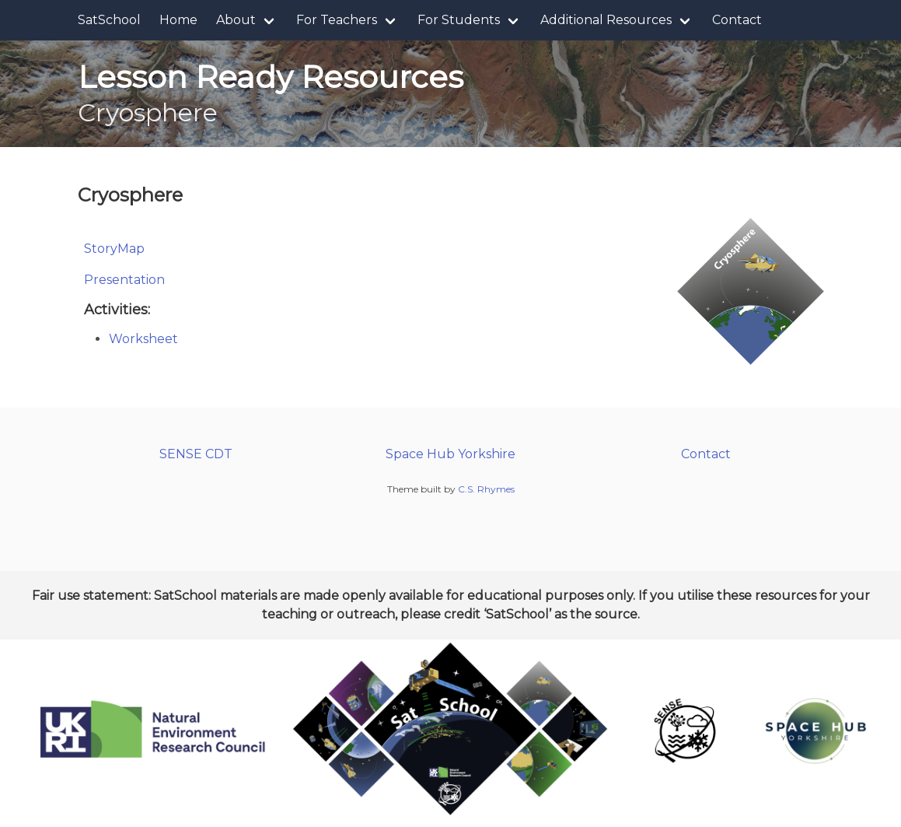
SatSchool (109, 19)
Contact (737, 19)
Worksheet (143, 338)
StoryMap (114, 248)
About (236, 19)
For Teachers (336, 19)
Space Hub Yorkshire (450, 454)
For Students (458, 19)
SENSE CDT (195, 454)
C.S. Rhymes (486, 489)
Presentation (124, 279)
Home (178, 19)
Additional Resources (606, 19)
